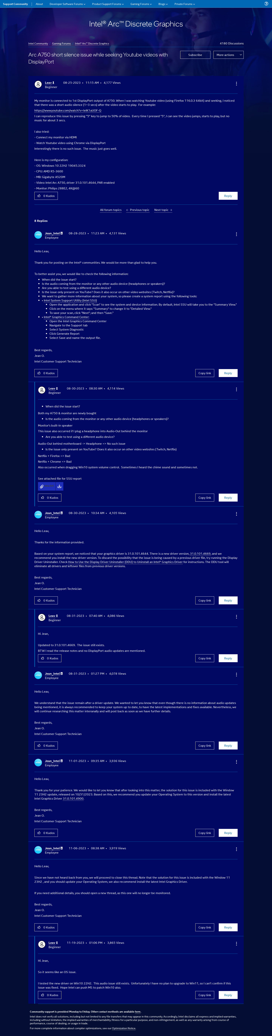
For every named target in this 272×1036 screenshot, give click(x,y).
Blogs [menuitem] (161, 4)
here (138, 1011)
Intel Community (38, 43)
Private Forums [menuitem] (183, 4)
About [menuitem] (39, 4)
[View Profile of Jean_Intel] (54, 233)
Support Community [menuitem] (15, 4)
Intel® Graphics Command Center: (66, 317)
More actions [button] (225, 55)
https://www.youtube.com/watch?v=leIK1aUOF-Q (67, 110)
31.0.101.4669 (200, 553)
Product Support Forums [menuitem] (106, 4)
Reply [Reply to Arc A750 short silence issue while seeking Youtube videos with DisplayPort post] (228, 196)
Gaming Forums (61, 43)
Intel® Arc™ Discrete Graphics (92, 43)
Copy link (205, 373)
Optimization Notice (123, 1028)
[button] (236, 83)
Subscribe (195, 55)
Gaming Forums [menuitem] (140, 4)
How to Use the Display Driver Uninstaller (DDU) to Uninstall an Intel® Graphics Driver (125, 562)
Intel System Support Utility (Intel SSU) (70, 300)
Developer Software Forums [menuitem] (66, 4)
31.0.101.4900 (73, 798)
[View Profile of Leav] (49, 83)
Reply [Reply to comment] (228, 373)
